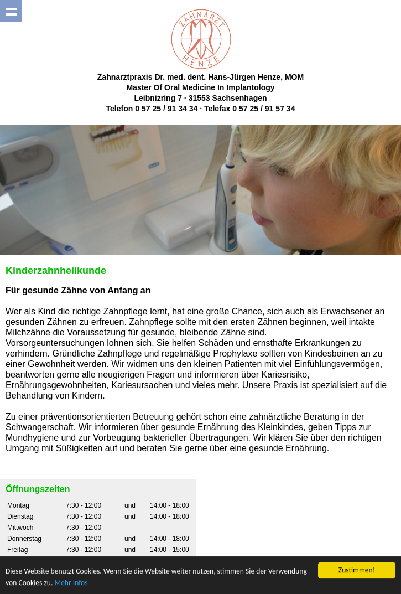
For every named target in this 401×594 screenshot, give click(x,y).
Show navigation (11, 11)
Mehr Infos (70, 582)
